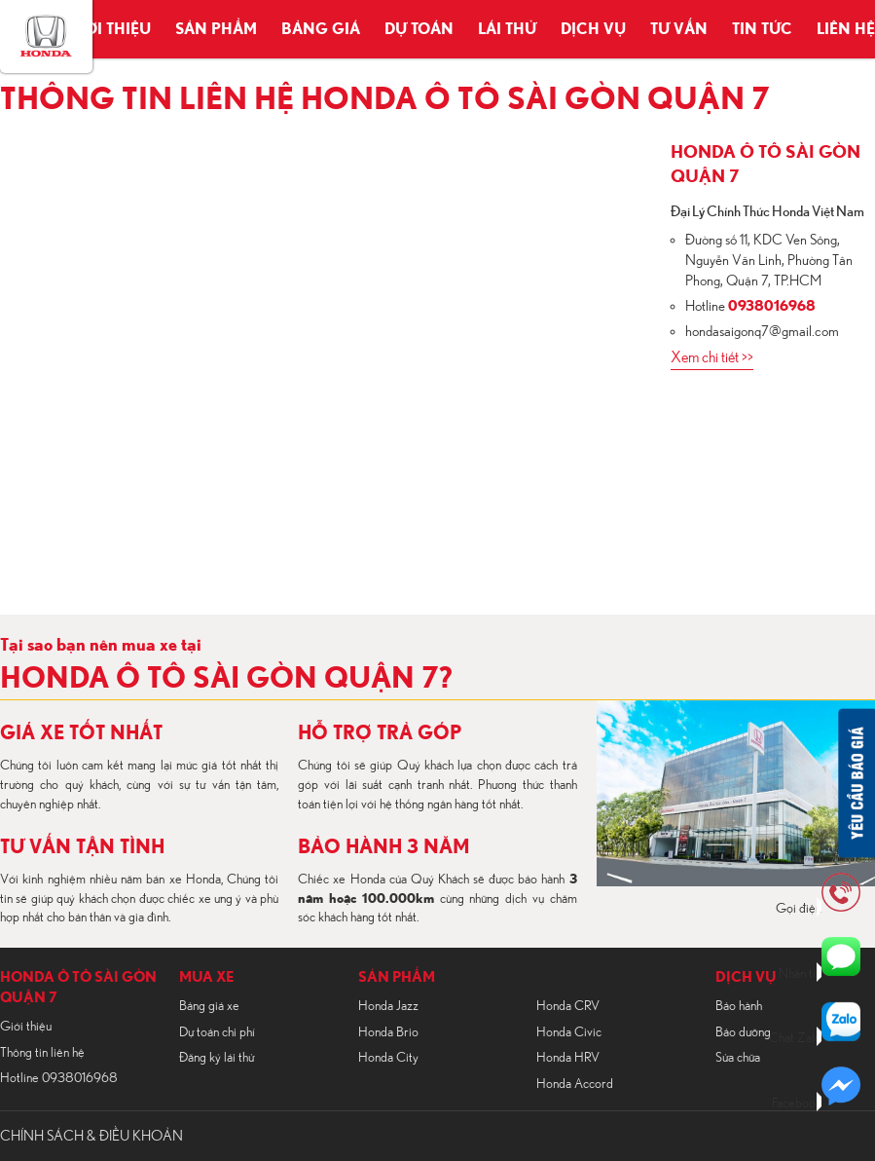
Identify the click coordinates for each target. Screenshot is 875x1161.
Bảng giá (320, 29)
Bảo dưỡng (743, 1032)
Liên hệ (846, 29)
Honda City (388, 1058)
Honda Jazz (388, 1006)
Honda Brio (388, 1032)
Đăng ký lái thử (216, 1058)
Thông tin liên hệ (42, 1053)
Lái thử (507, 29)
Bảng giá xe (209, 1006)
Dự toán (419, 29)
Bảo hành (738, 1006)
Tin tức (762, 29)
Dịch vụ (593, 29)
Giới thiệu (109, 29)
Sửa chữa (737, 1058)
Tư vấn (679, 29)
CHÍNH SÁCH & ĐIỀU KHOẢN (91, 1136)
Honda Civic (569, 1032)
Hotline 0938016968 (59, 1078)
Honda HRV (568, 1058)
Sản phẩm (216, 29)
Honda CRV (568, 1006)
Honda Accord (574, 1084)
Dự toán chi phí (217, 1032)
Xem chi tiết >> (712, 357)
